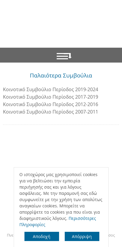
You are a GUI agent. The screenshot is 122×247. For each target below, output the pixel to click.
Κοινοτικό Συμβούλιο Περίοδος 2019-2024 (50, 89)
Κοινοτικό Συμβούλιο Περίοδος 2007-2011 (50, 111)
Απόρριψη (82, 236)
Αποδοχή (41, 236)
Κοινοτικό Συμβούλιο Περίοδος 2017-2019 (50, 97)
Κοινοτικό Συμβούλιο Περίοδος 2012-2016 (50, 104)
